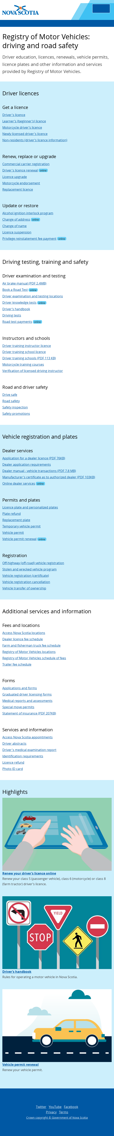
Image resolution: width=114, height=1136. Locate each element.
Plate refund (11, 513)
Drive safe (9, 394)
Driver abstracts (14, 743)
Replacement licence (17, 189)
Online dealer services (18, 483)
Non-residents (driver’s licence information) (34, 140)
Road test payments (17, 321)
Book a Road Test (15, 290)
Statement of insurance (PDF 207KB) (29, 713)
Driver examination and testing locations (32, 296)
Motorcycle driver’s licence (22, 127)
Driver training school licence (24, 352)
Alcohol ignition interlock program (27, 213)
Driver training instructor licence (26, 346)
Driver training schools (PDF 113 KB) (29, 358)
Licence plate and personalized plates (30, 507)
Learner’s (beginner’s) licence (24, 121)
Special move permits (18, 707)
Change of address (16, 219)
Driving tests (11, 315)
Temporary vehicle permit (21, 526)
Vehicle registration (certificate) (25, 575)
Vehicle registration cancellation (26, 582)
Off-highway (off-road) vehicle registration (33, 563)
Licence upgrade (14, 177)
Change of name (14, 226)
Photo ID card (12, 769)
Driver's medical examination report (29, 750)
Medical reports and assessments (27, 701)
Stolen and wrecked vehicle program (29, 569)
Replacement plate (16, 520)
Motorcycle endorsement (21, 183)
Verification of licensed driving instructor (32, 371)
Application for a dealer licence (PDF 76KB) (33, 458)
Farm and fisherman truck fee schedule (31, 645)
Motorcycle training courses (23, 364)
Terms (63, 1112)
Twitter (41, 1107)
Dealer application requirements (26, 464)
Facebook (71, 1107)
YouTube (55, 1107)
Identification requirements (22, 756)
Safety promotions (16, 413)
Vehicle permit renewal (19, 539)
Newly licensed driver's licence (25, 134)
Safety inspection (15, 407)
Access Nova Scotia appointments (27, 737)
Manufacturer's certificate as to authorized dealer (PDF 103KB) (48, 477)
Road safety (11, 401)
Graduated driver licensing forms (27, 694)
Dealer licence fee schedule (22, 639)
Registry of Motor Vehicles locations (29, 652)
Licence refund (13, 762)
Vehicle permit (13, 532)
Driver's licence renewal (20, 170)
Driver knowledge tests (19, 302)
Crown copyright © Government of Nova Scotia (57, 1117)
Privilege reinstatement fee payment (29, 238)
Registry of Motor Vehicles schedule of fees (34, 658)
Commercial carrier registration (26, 164)
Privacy (51, 1112)
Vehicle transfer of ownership (24, 588)
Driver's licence (13, 115)
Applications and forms (19, 688)
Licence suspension (16, 232)
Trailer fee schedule (16, 664)
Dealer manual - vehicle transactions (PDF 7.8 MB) (39, 471)
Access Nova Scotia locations (23, 633)
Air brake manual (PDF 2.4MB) (24, 283)
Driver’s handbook (16, 309)
